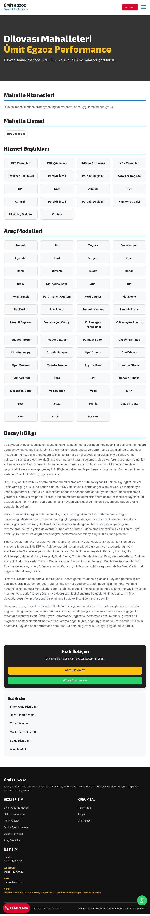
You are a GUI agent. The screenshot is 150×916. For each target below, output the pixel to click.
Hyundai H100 (21, 378)
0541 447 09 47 (75, 671)
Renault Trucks (129, 378)
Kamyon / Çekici (129, 201)
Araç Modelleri (19, 750)
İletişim (82, 815)
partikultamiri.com (14, 883)
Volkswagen (129, 245)
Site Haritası (84, 822)
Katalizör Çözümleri (21, 176)
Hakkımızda (84, 809)
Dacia (21, 271)
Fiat (56, 245)
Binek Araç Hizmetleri (24, 708)
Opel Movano (21, 365)
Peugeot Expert (57, 339)
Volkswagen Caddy (57, 322)
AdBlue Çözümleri (93, 163)
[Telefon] (19, 908)
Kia (129, 284)
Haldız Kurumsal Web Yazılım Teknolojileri (121, 910)
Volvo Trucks (129, 403)
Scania (93, 403)
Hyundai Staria (129, 365)
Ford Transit (21, 296)
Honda (129, 271)
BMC (21, 416)
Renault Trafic (129, 309)
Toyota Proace (57, 365)
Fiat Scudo (57, 309)
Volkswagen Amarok (129, 322)
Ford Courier (93, 296)
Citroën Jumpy (21, 352)
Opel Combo (93, 352)
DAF (20, 403)
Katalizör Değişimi (129, 176)
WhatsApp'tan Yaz (75, 681)
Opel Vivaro (129, 352)
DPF (20, 188)
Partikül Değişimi (93, 176)
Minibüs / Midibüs (20, 214)
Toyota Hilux (93, 365)
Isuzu (56, 403)
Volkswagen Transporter (93, 324)
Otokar (57, 416)
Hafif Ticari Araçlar (23, 716)
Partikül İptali (57, 176)
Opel (129, 258)
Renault (21, 245)
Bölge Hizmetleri (20, 742)
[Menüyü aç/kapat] (143, 7)
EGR (57, 188)
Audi (93, 284)
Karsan (93, 416)
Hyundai (20, 258)
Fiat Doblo (129, 296)
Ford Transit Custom (57, 296)
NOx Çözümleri (129, 163)
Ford (57, 258)
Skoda (93, 271)
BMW (20, 284)
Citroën (57, 271)
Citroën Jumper (57, 352)
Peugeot (93, 258)
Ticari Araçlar (19, 725)
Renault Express (21, 322)
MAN (129, 390)
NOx (129, 188)
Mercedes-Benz (57, 284)
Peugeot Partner (21, 339)
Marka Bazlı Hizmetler (24, 733)
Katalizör (21, 201)
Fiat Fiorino (20, 309)
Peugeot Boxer (93, 339)
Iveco (93, 390)
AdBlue (93, 188)
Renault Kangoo (93, 309)
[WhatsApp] (142, 908)
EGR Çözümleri (57, 163)
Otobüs (57, 214)
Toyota (93, 245)
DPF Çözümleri (20, 163)
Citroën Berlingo (129, 339)
